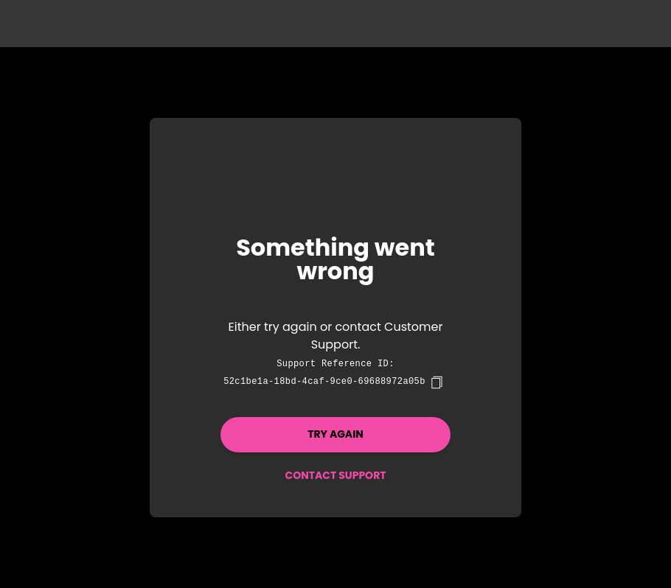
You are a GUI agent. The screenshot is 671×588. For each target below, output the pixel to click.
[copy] (436, 382)
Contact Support (335, 475)
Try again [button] (335, 434)
